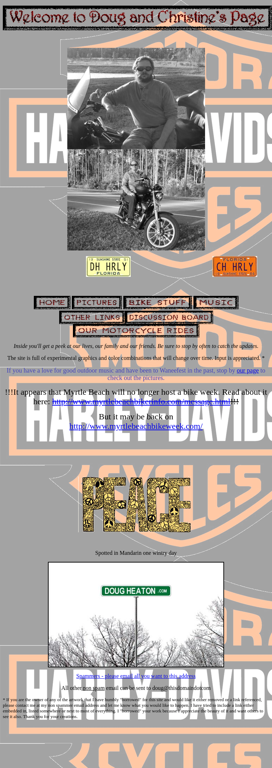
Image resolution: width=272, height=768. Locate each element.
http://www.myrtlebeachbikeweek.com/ (136, 426)
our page (248, 370)
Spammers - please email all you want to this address (136, 676)
